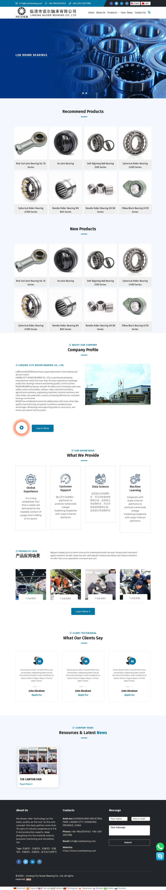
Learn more (42, 428)
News (130, 12)
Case (123, 12)
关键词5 (26, 852)
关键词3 (46, 848)
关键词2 (36, 848)
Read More (26, 784)
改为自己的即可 (49, 852)
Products (113, 12)
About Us (100, 12)
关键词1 (26, 848)
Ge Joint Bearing (65, 163)
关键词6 (35, 852)
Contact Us (140, 12)
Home (91, 12)
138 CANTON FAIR (31, 779)
